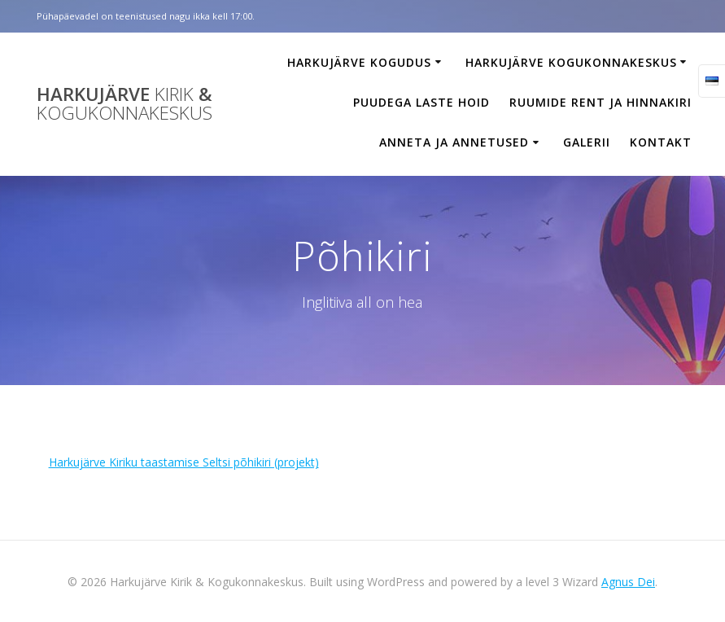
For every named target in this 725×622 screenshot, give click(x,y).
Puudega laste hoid (421, 102)
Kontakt (661, 142)
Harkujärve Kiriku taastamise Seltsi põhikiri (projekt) (184, 462)
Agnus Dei (628, 581)
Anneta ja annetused (454, 142)
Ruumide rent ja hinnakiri (600, 102)
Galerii (586, 142)
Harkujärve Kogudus (359, 62)
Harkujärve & (124, 103)
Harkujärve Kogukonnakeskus (571, 62)
